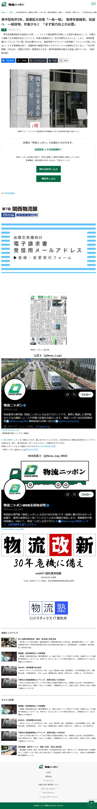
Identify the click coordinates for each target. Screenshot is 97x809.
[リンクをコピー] (38, 60)
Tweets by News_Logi (10, 430)
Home (3, 12)
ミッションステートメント (48, 797)
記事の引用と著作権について (48, 785)
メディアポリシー (48, 793)
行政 (11, 12)
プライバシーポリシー (48, 789)
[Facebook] (8, 60)
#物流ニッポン (13, 440)
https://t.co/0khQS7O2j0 (46, 446)
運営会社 (48, 776)
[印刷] (53, 60)
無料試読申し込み (48, 169)
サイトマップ (48, 781)
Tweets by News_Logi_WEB (12, 529)
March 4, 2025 (32, 450)
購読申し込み (49, 178)
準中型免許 (10, 193)
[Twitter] (22, 60)
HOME (48, 772)
